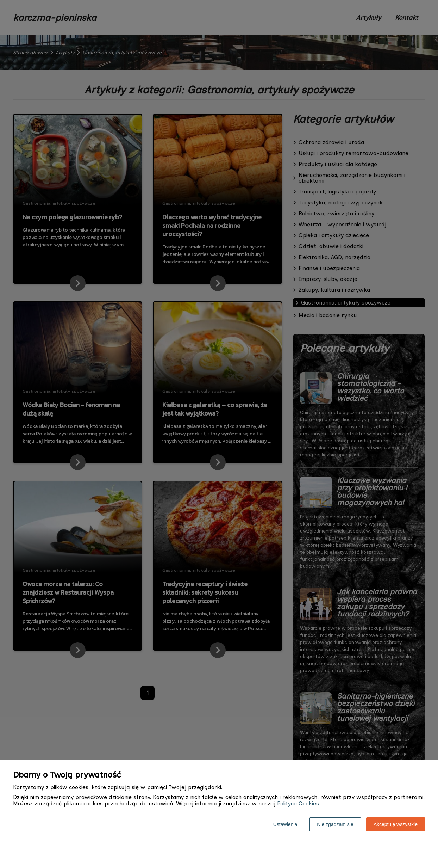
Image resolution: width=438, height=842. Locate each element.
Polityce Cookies (298, 803)
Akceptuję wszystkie (396, 824)
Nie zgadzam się (335, 824)
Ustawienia (285, 824)
